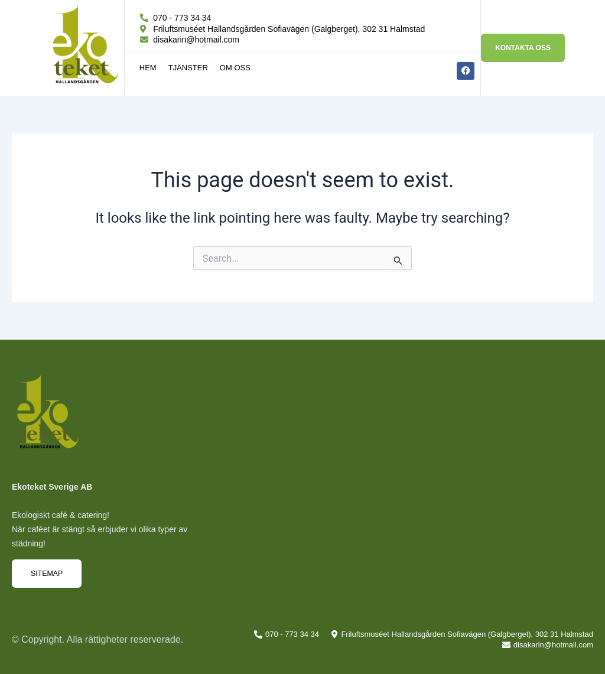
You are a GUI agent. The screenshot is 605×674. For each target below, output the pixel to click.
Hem (148, 67)
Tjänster (188, 67)
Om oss (235, 67)
